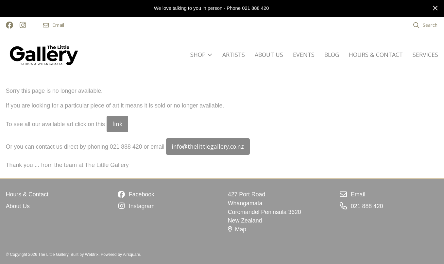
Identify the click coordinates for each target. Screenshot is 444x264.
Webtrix (92, 254)
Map (237, 229)
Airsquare (131, 254)
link (117, 124)
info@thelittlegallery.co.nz (208, 146)
